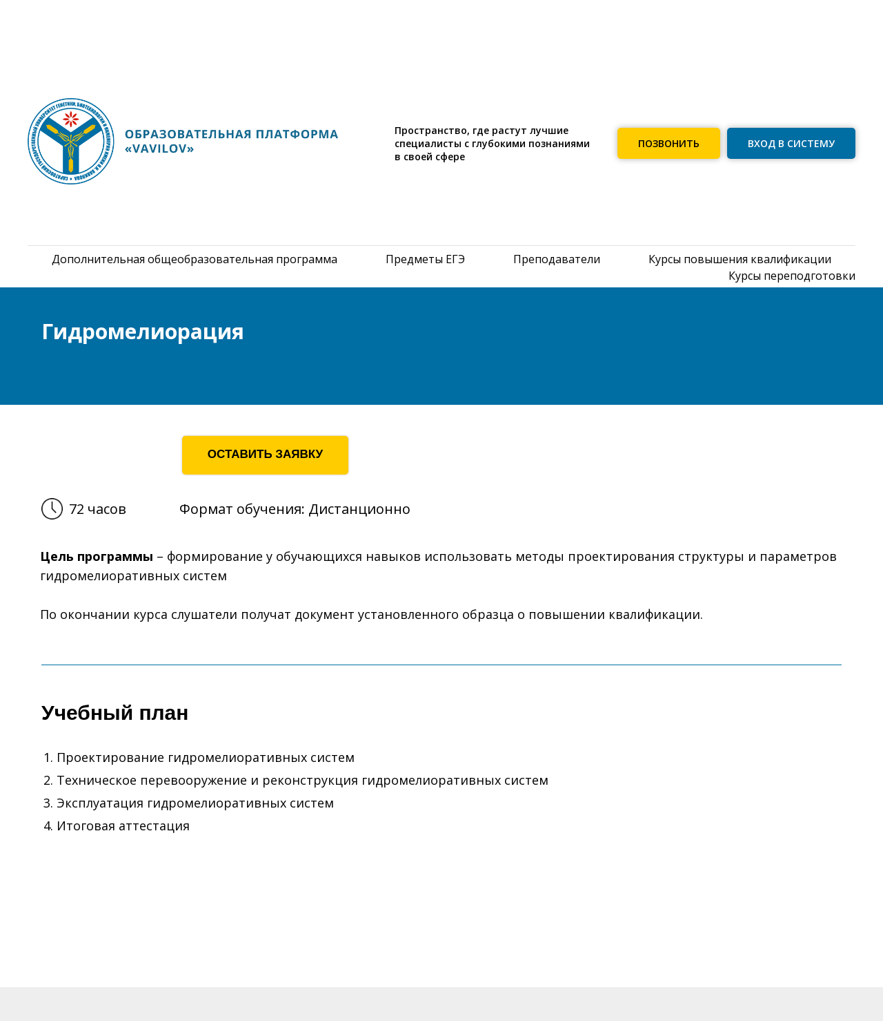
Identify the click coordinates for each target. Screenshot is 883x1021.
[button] (668, 143)
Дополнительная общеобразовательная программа (194, 259)
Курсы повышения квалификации (739, 259)
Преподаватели (556, 259)
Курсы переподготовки (791, 275)
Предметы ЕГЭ (425, 259)
